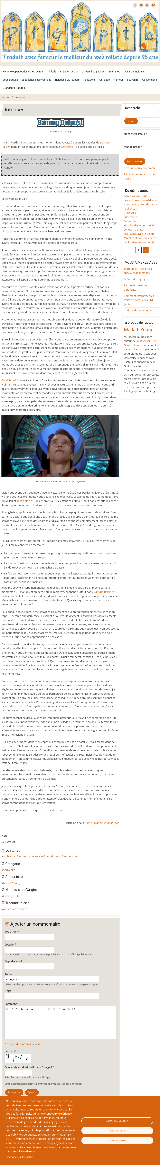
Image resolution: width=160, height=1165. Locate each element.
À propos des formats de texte (22, 1044)
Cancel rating (2, 839)
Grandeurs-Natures (14, 87)
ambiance (9, 856)
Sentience (130, 221)
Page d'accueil (13, 961)
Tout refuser (117, 1130)
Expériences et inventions (36, 79)
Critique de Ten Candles (138, 310)
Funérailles (130, 217)
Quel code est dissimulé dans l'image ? (28, 1067)
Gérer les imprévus (135, 196)
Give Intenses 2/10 (7, 839)
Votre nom (10, 931)
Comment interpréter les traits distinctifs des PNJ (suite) (139, 300)
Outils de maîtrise (134, 71)
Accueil (5, 97)
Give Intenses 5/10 (14, 839)
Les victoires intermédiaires (141, 200)
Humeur (118, 79)
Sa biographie (132, 391)
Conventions (149, 79)
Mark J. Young (11, 883)
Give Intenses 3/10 (9, 839)
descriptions (53, 856)
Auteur (8, 974)
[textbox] (60, 1025)
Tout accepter (117, 1140)
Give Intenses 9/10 (23, 839)
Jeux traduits (10, 79)
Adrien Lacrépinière (15, 909)
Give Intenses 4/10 (12, 839)
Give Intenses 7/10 (19, 839)
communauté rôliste (30, 856)
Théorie (51, 71)
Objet (7, 991)
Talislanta (22, 501)
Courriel (9, 944)
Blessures (130, 212)
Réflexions (89, 79)
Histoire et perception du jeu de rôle (23, 71)
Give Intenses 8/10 (21, 839)
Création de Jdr (69, 71)
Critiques (104, 79)
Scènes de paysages (136, 279)
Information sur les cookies (19, 1156)
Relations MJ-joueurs (67, 79)
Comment (10, 1004)
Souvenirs (132, 79)
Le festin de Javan (134, 229)
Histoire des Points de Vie (139, 225)
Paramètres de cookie (117, 1120)
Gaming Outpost (13, 896)
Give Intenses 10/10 (26, 839)
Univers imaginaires (93, 71)
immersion (70, 856)
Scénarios (114, 71)
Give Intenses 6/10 (16, 839)
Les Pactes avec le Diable (139, 233)
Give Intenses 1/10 (5, 839)
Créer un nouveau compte (140, 168)
